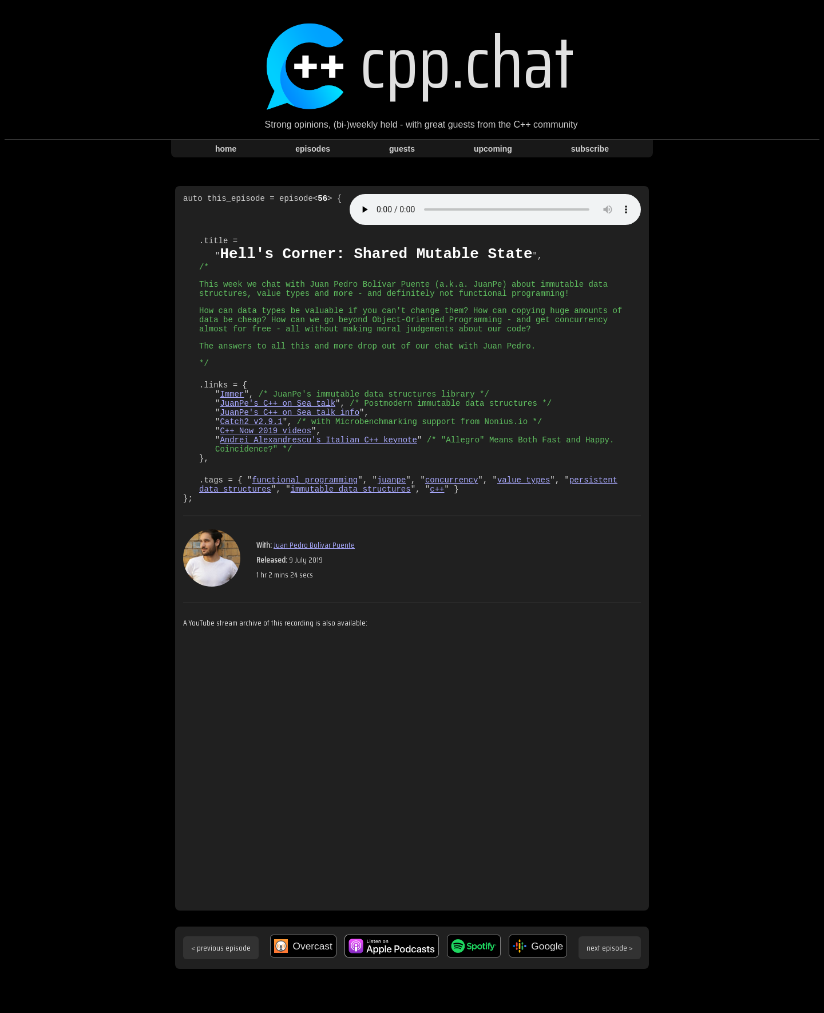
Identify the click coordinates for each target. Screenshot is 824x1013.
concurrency (451, 515)
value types (523, 515)
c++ (437, 526)
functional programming (305, 515)
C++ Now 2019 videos (265, 459)
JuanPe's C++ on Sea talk (277, 426)
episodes (312, 148)
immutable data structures (351, 526)
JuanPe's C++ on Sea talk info (289, 437)
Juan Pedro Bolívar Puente (314, 584)
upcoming (493, 148)
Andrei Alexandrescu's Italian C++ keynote (318, 470)
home (225, 148)
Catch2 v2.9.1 (251, 448)
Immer (232, 415)
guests (402, 148)
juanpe (391, 515)
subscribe (590, 148)
